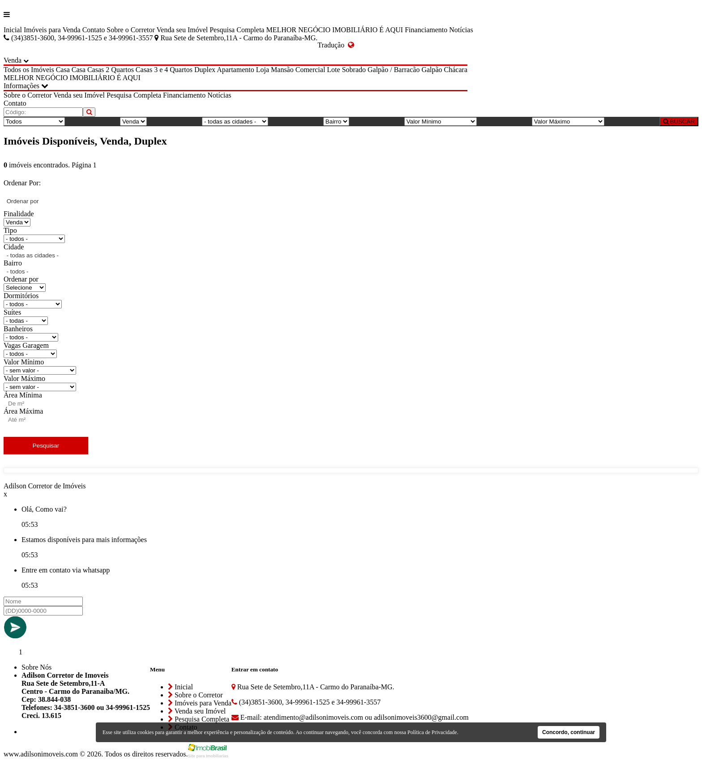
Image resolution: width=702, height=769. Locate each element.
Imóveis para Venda (52, 30)
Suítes (12, 312)
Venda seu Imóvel (182, 30)
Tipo (10, 230)
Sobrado (354, 69)
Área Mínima (23, 395)
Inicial (13, 30)
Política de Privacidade (432, 732)
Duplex (204, 69)
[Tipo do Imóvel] (34, 121)
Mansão (282, 69)
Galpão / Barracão (393, 69)
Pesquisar (46, 445)
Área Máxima (23, 411)
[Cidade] (235, 121)
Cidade (14, 247)
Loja (262, 69)
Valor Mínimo (24, 362)
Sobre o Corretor (131, 30)
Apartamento (235, 69)
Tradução (335, 45)
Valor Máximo (24, 378)
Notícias (461, 30)
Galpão (431, 69)
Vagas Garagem (26, 345)
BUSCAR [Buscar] (679, 121)
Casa (63, 69)
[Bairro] (336, 121)
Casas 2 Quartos (110, 69)
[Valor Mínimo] (440, 121)
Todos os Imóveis (29, 69)
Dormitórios (21, 295)
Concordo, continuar (568, 732)
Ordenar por (21, 279)
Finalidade (19, 214)
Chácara (455, 69)
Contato (93, 30)
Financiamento (426, 30)
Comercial (310, 69)
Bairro (13, 263)
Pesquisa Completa (237, 30)
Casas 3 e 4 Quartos (164, 69)
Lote (333, 69)
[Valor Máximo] (568, 121)
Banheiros (18, 329)
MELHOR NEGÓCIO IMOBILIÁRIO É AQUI (334, 30)
